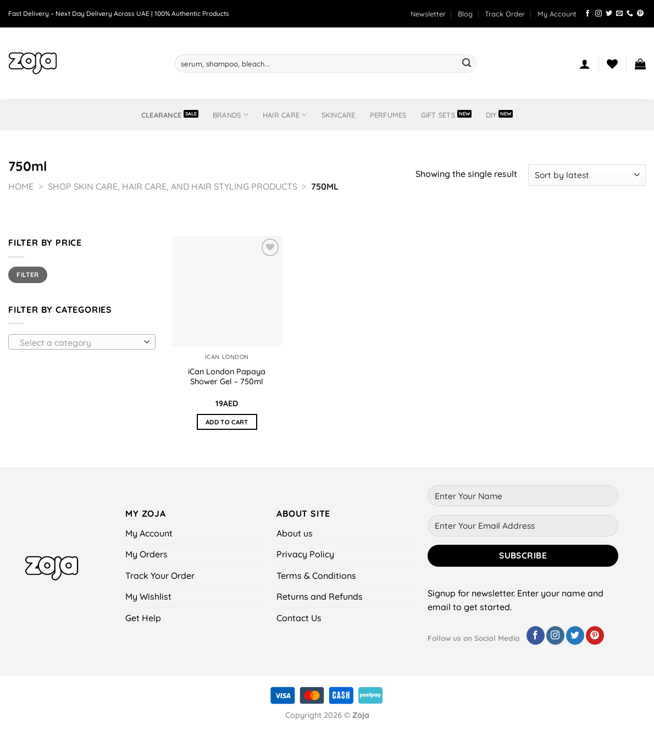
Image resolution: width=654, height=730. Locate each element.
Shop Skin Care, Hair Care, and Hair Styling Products (172, 186)
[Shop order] (587, 175)
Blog (465, 13)
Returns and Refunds (319, 596)
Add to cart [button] (227, 422)
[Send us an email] (619, 14)
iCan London (227, 357)
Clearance (161, 114)
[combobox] (82, 342)
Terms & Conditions (316, 575)
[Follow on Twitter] (609, 14)
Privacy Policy (305, 554)
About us (294, 533)
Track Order (505, 13)
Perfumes (388, 114)
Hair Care (285, 114)
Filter (27, 274)
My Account (557, 13)
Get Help (143, 617)
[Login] (584, 64)
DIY (491, 114)
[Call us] (630, 14)
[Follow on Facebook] (587, 14)
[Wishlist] (612, 64)
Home (21, 186)
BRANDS (230, 114)
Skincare (339, 114)
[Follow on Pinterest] (640, 14)
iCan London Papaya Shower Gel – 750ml (226, 377)
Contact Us (299, 617)
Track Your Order (160, 575)
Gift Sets (438, 114)
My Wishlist (148, 596)
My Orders (146, 554)
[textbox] (79, 342)
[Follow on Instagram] (598, 14)
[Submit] (466, 63)
